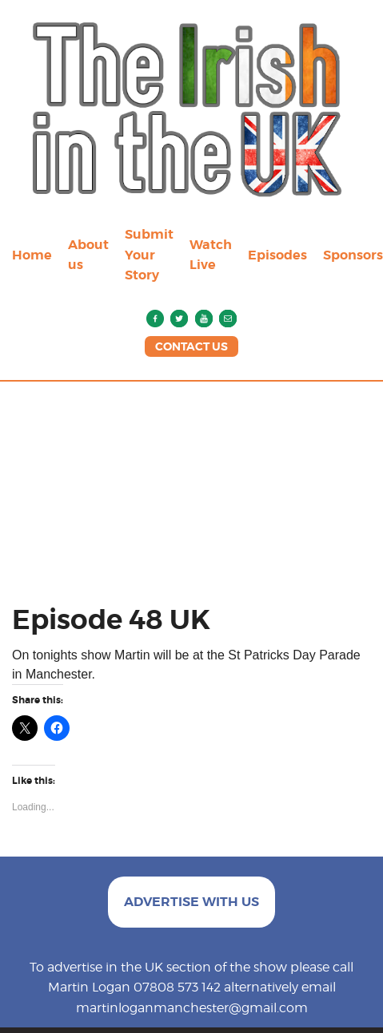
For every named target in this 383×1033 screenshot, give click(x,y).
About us (88, 255)
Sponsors (353, 255)
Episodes (277, 255)
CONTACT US (191, 346)
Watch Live (211, 255)
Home (32, 255)
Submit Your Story (149, 254)
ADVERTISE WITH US (191, 901)
